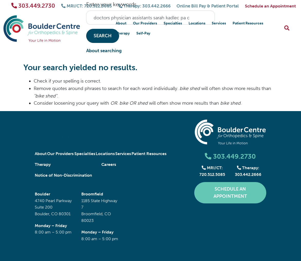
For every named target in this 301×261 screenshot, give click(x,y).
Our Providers (145, 23)
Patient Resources (248, 23)
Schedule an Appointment (270, 6)
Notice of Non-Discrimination (63, 175)
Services (219, 23)
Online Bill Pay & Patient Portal (207, 6)
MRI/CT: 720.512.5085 (88, 6)
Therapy (123, 33)
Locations (197, 23)
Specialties (173, 23)
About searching (104, 50)
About (121, 23)
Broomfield (92, 194)
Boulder (42, 194)
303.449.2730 (35, 5)
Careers (108, 164)
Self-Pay (143, 33)
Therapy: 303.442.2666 (145, 6)
